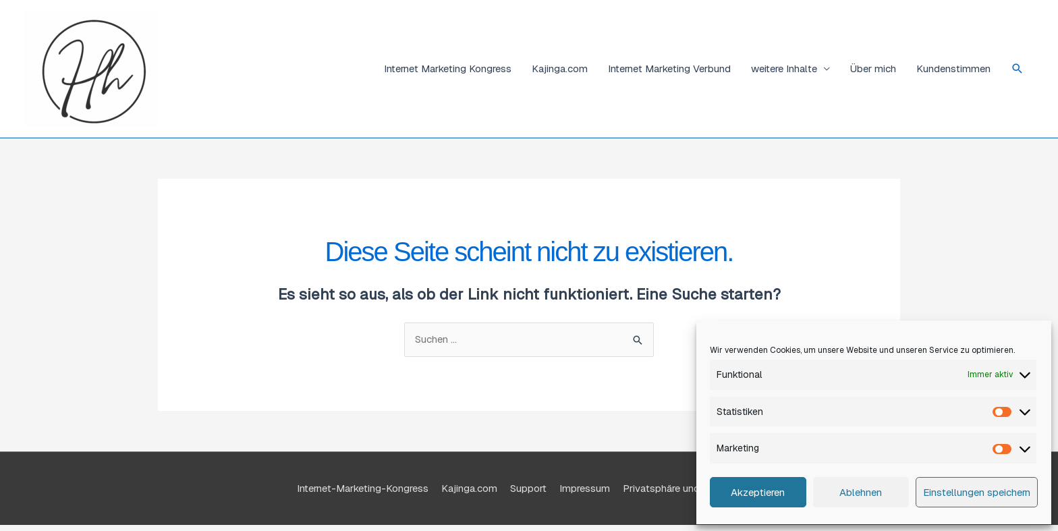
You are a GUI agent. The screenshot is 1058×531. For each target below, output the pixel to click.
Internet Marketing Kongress (447, 68)
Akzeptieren (758, 492)
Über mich (873, 68)
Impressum (584, 488)
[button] (1017, 69)
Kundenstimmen (953, 68)
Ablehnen (860, 492)
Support (528, 488)
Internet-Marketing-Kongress (362, 488)
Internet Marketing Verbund (669, 68)
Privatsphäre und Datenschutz (692, 488)
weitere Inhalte (784, 68)
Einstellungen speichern (976, 492)
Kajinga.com (560, 68)
